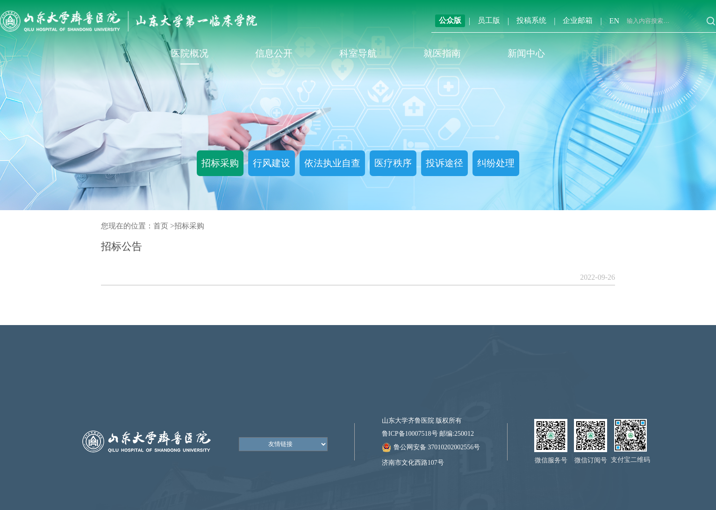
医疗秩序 (393, 163)
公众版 (450, 20)
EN (614, 21)
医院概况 (189, 53)
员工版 (489, 20)
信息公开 (274, 53)
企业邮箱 (578, 20)
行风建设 (271, 163)
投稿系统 (531, 20)
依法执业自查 (332, 163)
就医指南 (442, 53)
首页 (160, 226)
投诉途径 (444, 163)
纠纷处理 (496, 163)
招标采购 (220, 163)
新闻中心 (526, 53)
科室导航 (358, 53)
